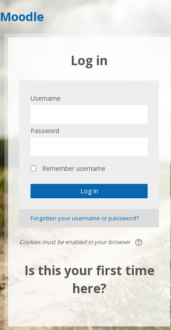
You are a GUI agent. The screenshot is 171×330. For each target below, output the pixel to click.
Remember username (73, 168)
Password (45, 130)
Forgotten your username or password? (85, 218)
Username (46, 98)
